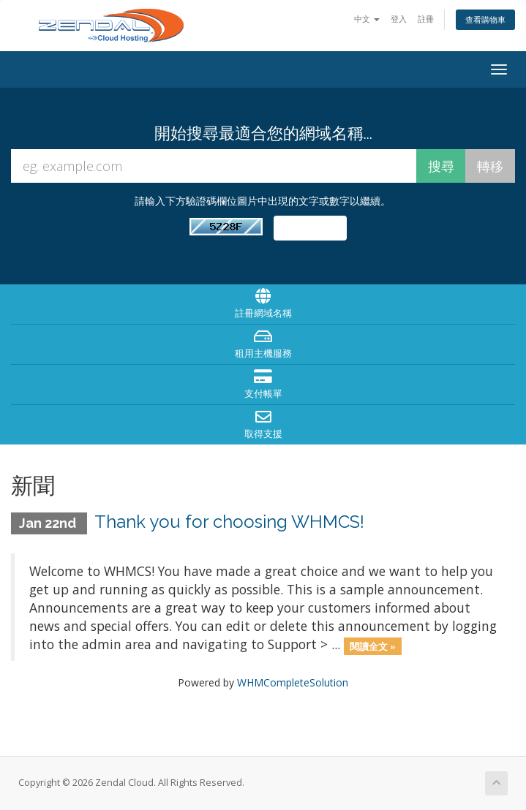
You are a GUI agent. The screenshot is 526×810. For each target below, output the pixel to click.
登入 (399, 18)
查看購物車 (485, 19)
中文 (367, 18)
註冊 (426, 18)
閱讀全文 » (373, 645)
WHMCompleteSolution (292, 682)
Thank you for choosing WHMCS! (229, 521)
